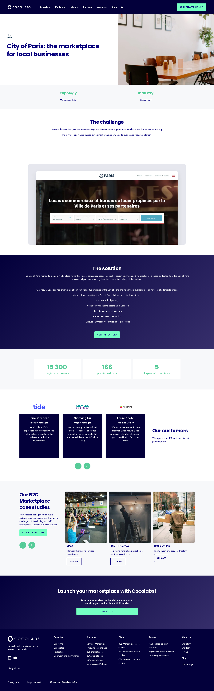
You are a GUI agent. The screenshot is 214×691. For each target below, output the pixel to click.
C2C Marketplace (95, 660)
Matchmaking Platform (97, 664)
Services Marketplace (97, 643)
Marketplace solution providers (158, 645)
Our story (186, 643)
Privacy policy (14, 682)
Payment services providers (161, 651)
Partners (153, 637)
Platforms (91, 637)
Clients (122, 637)
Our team (186, 647)
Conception (59, 647)
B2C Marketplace (95, 655)
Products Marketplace (97, 647)
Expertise (58, 637)
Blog (184, 658)
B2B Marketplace (95, 651)
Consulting (58, 643)
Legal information (35, 682)
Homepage (187, 664)
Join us (185, 651)
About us (186, 637)
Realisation (59, 651)
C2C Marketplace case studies (129, 661)
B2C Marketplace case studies (129, 653)
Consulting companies (159, 655)
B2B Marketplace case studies (129, 645)
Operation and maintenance (66, 655)
